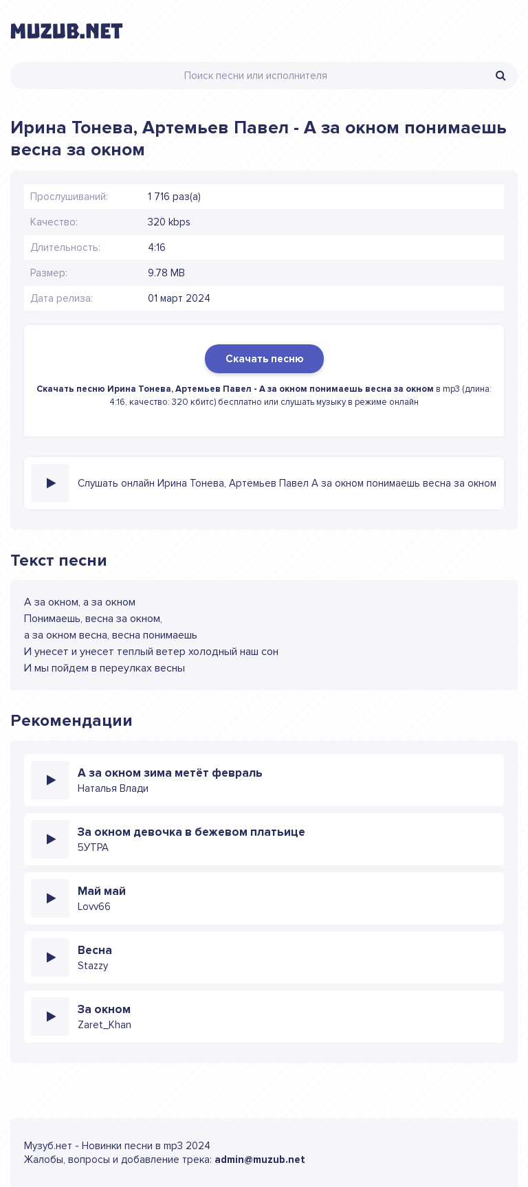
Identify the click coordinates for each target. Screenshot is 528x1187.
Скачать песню (264, 359)
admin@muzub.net (259, 1159)
